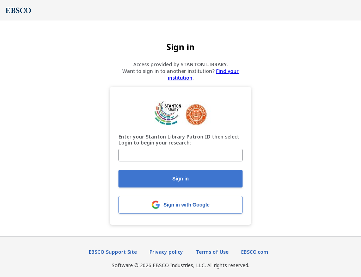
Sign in (180, 178)
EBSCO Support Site (113, 251)
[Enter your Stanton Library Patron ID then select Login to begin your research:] (180, 155)
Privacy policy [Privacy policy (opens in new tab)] (166, 251)
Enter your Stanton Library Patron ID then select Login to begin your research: (178, 140)
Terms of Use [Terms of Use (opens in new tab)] (212, 251)
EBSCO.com (254, 251)
